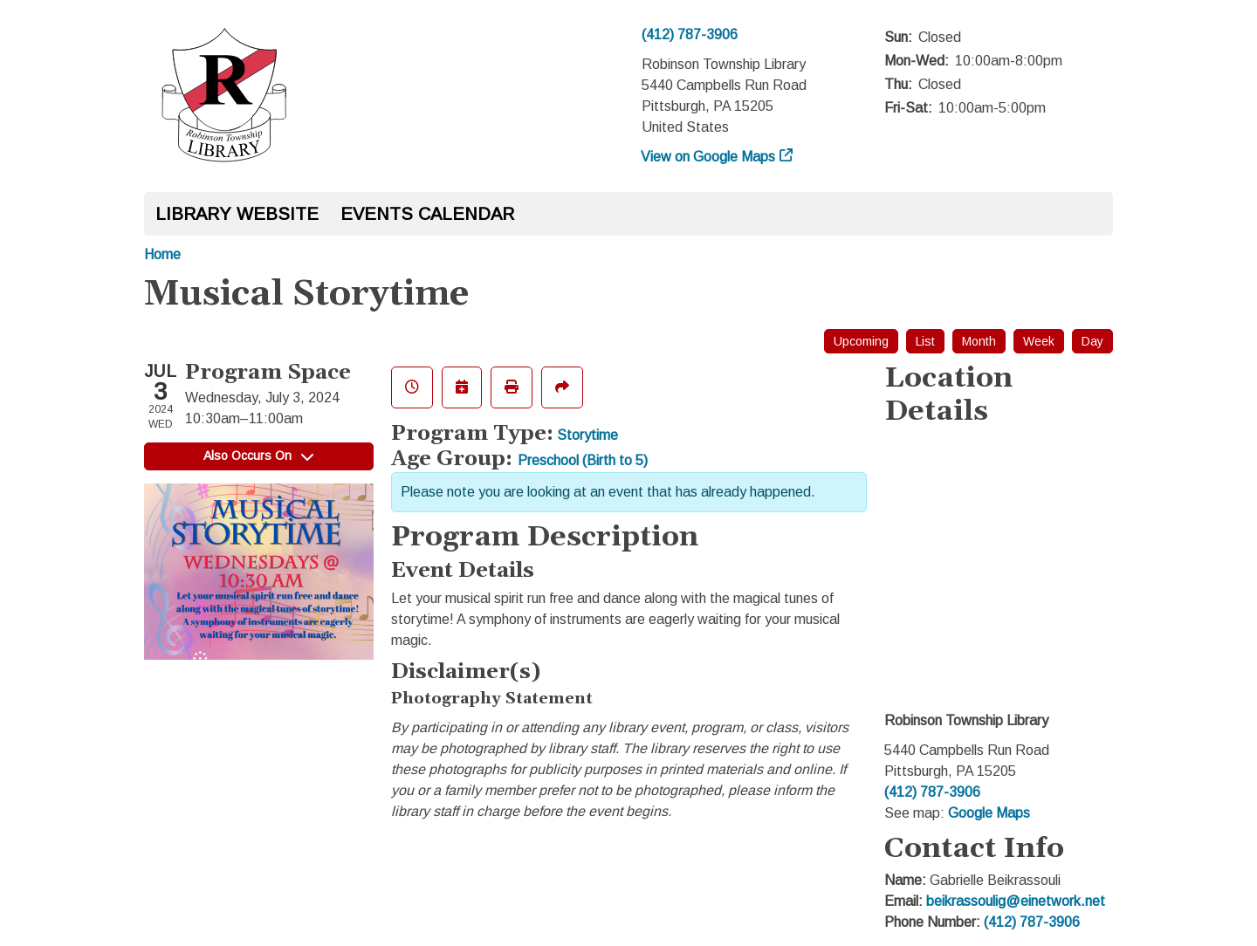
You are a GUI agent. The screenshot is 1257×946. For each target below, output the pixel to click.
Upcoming (861, 341)
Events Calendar (427, 213)
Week (1038, 341)
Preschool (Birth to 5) (583, 460)
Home (162, 254)
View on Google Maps (708, 156)
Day (1092, 341)
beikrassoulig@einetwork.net (1015, 901)
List (925, 341)
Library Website (237, 213)
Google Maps (989, 812)
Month (979, 341)
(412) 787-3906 (690, 34)
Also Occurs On (258, 456)
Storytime (587, 435)
